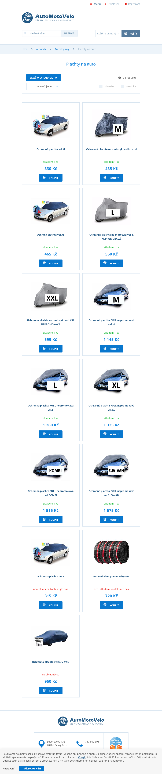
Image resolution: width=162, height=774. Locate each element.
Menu (95, 4)
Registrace (134, 4)
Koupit (50, 178)
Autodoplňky (62, 49)
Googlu (82, 757)
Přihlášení (114, 4)
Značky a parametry (44, 77)
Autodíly (41, 49)
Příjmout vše (32, 768)
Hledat (69, 33)
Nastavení (8, 768)
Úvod (25, 49)
